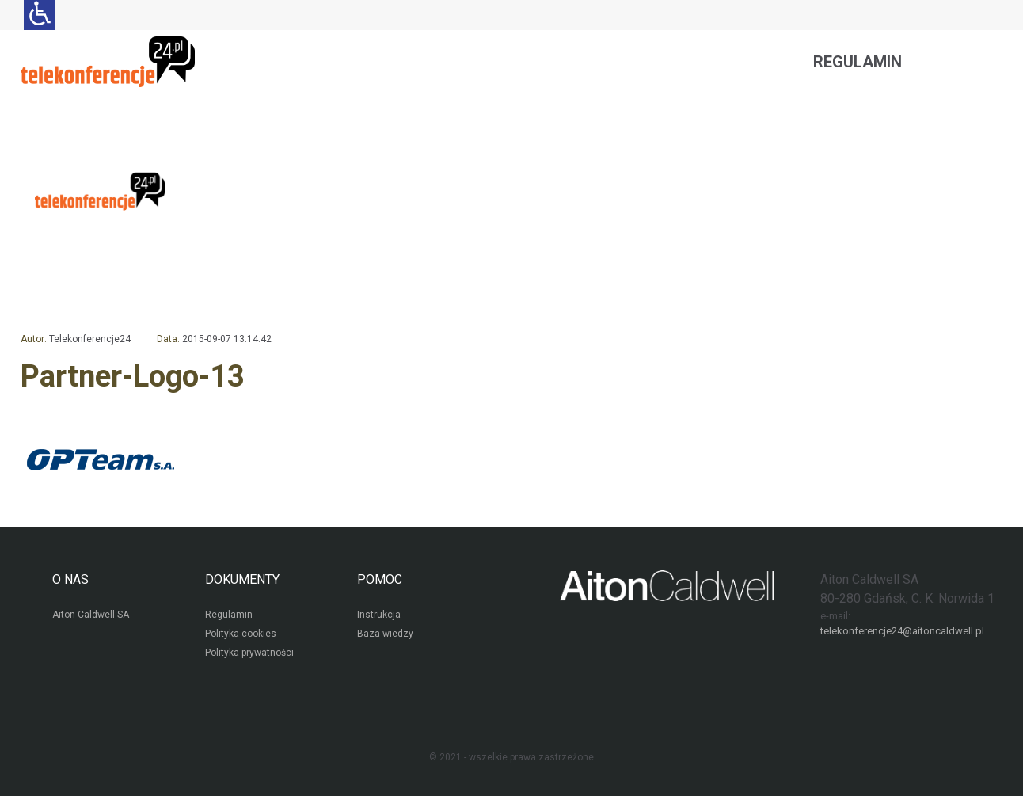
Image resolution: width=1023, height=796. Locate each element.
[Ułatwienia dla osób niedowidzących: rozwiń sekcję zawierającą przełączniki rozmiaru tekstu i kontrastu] (39, 15)
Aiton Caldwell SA (90, 614)
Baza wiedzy (385, 633)
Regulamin (857, 61)
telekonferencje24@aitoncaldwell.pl (902, 631)
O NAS (70, 579)
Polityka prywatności (249, 652)
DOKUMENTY (242, 579)
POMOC (379, 579)
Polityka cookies (240, 633)
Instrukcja (379, 614)
